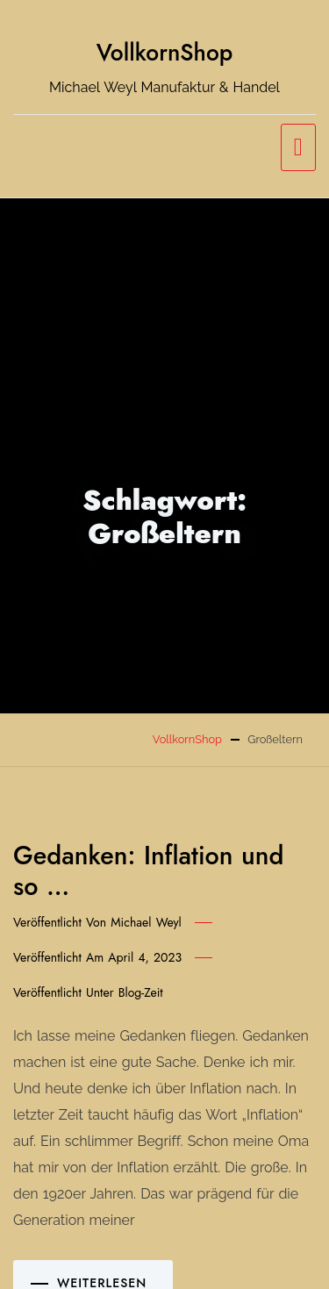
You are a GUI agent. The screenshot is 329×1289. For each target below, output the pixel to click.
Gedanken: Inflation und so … (148, 871)
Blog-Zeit (140, 992)
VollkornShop (165, 52)
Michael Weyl (146, 922)
